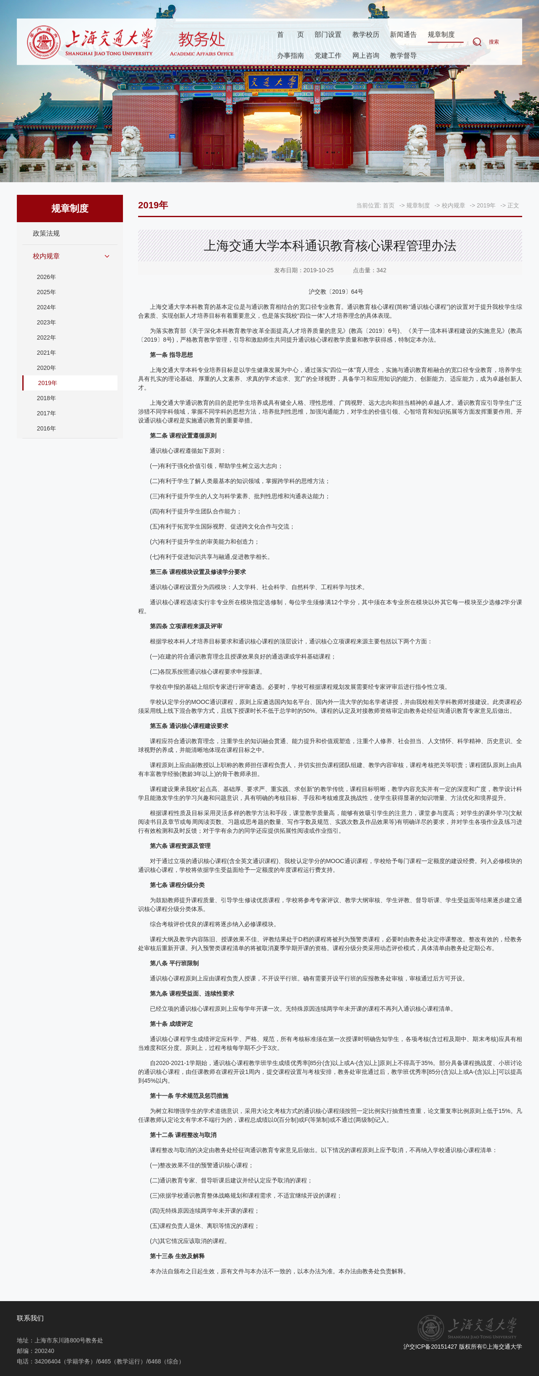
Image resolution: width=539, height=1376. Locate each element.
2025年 (46, 292)
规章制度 (441, 35)
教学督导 (403, 55)
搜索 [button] (494, 42)
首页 (290, 35)
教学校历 (365, 35)
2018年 (46, 398)
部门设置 (328, 35)
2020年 (46, 367)
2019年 (47, 383)
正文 (513, 205)
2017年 (46, 413)
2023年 (46, 322)
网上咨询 (365, 55)
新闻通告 (403, 35)
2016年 (46, 428)
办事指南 (290, 55)
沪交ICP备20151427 (430, 1346)
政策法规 (46, 233)
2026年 (46, 277)
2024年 (46, 307)
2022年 (46, 337)
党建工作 (328, 55)
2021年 (46, 352)
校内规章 (46, 256)
